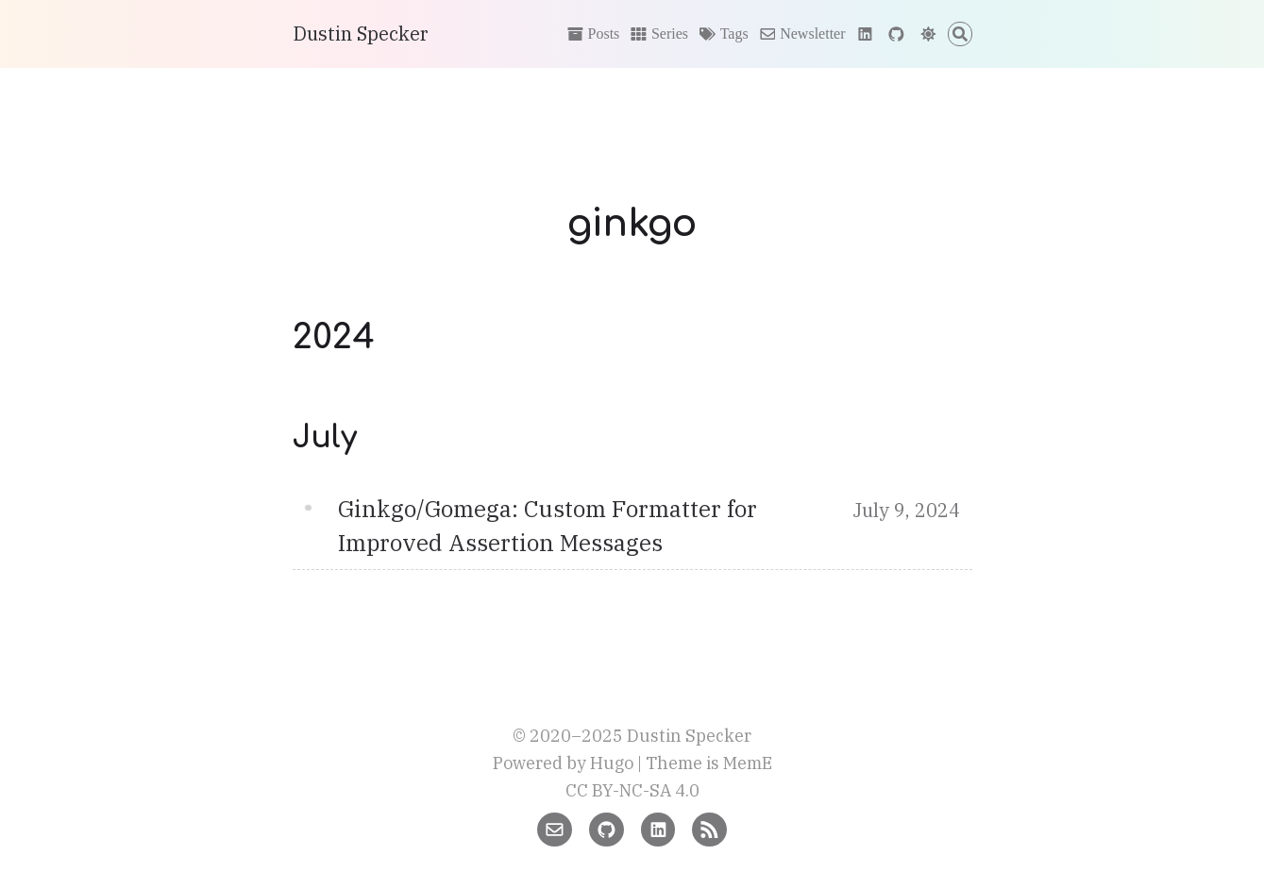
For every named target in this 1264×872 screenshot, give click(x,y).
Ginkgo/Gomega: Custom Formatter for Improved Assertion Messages (547, 526)
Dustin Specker (361, 33)
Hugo (611, 763)
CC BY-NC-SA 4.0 (632, 790)
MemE (747, 763)
